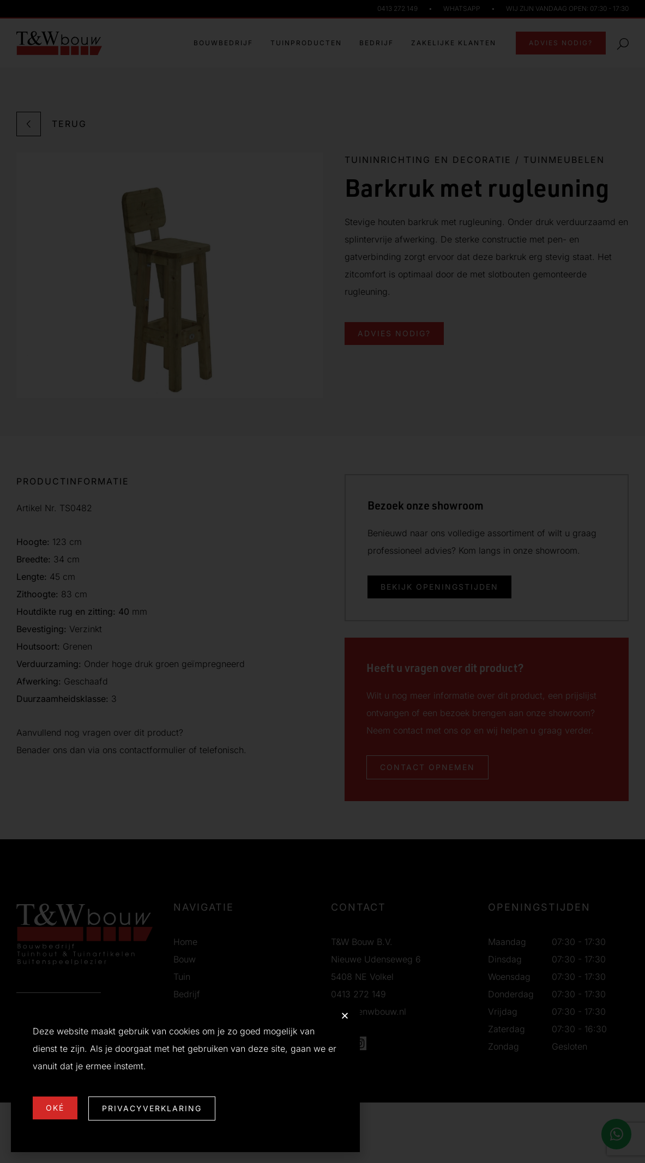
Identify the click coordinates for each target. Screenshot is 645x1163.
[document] (322, 581)
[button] (345, 1015)
